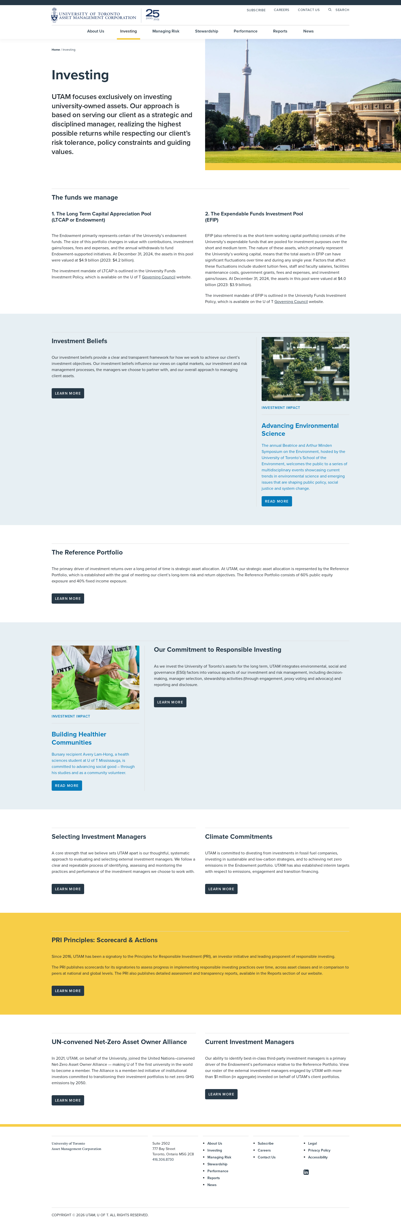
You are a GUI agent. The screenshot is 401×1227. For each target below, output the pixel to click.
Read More (277, 501)
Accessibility (318, 1157)
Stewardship (206, 31)
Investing (128, 31)
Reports (280, 31)
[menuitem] (257, 10)
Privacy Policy (319, 1150)
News (308, 31)
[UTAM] (105, 15)
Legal (312, 1143)
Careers (281, 9)
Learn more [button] (68, 393)
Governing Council (158, 277)
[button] (306, 1173)
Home (56, 49)
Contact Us (309, 9)
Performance (246, 31)
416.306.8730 (163, 1159)
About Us (95, 31)
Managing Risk (165, 31)
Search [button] (342, 9)
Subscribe (256, 10)
